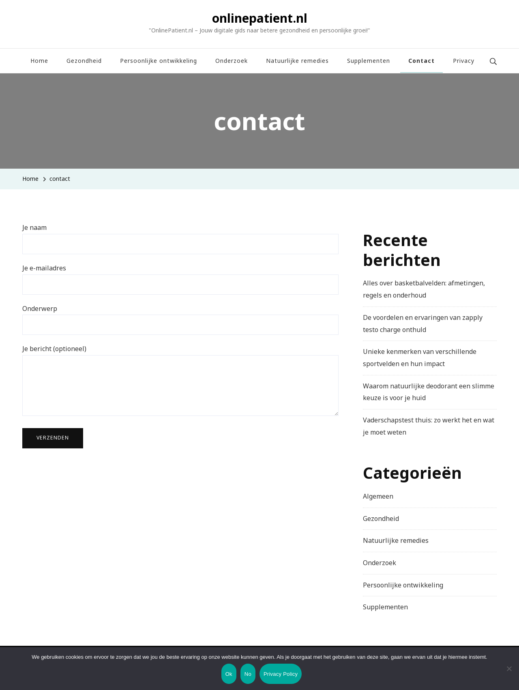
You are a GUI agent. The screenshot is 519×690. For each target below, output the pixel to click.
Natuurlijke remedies (297, 60)
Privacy (463, 60)
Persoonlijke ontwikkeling (158, 60)
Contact (421, 60)
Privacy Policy (281, 674)
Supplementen (368, 60)
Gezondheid (84, 60)
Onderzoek (231, 60)
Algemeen (378, 496)
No (247, 674)
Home (39, 60)
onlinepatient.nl (259, 18)
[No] (509, 674)
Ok (228, 674)
